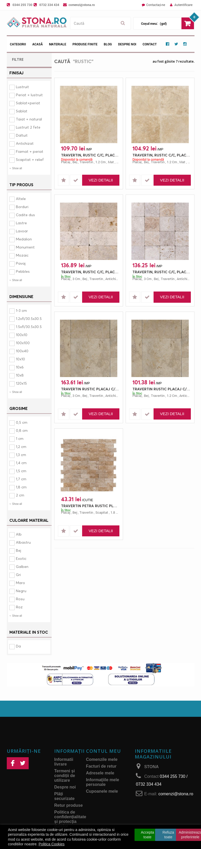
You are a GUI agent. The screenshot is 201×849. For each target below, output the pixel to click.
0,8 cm (22, 430)
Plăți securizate (64, 796)
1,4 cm (21, 462)
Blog (108, 44)
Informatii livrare (63, 761)
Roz (19, 607)
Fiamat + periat (29, 151)
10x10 (20, 359)
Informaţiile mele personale (102, 782)
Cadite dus (25, 215)
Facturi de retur (101, 766)
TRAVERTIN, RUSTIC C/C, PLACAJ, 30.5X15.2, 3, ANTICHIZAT (90, 272)
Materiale (57, 44)
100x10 (21, 334)
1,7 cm (21, 479)
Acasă (37, 44)
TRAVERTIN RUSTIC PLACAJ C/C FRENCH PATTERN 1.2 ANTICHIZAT (161, 389)
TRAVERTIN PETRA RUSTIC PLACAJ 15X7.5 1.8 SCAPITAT (90, 506)
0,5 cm (21, 422)
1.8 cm (116, 512)
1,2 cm (21, 446)
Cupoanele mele (102, 791)
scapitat (101, 512)
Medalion (24, 239)
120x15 (21, 383)
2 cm (20, 495)
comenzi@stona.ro (82, 5)
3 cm (76, 278)
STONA (151, 767)
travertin (86, 162)
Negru (21, 591)
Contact (150, 44)
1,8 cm (21, 487)
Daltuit (22, 135)
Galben (22, 566)
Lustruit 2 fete (28, 127)
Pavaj (21, 263)
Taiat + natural (29, 119)
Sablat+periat (28, 103)
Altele (21, 198)
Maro (20, 582)
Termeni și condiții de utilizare (64, 776)
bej (74, 162)
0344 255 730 (22, 5)
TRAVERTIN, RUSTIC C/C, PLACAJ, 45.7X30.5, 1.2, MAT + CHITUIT (90, 155)
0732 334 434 (49, 5)
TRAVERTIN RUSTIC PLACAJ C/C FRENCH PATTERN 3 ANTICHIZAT (90, 389)
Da (18, 646)
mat (111, 162)
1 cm (19, 438)
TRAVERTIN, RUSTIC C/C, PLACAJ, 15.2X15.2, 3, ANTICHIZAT (161, 272)
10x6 (20, 367)
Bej (18, 550)
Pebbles (23, 271)
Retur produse (68, 805)
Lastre (21, 223)
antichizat (113, 278)
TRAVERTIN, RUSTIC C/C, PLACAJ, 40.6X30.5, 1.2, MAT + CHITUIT (161, 155)
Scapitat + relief (30, 159)
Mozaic (22, 255)
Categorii (18, 44)
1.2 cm (100, 162)
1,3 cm (21, 454)
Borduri (22, 206)
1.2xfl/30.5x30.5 (29, 318)
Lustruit (22, 86)
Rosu (20, 599)
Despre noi (127, 44)
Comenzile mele (102, 759)
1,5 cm (21, 471)
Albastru (23, 542)
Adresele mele (100, 773)
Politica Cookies (52, 844)
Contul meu (103, 751)
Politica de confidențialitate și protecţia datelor (70, 819)
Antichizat (25, 143)
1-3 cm (21, 310)
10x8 (20, 375)
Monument (25, 247)
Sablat (21, 111)
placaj (65, 162)
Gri (18, 574)
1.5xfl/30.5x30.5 (29, 326)
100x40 (22, 351)
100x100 (23, 343)
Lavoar (22, 231)
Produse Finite (85, 44)
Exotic (21, 558)
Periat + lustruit (29, 95)
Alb (19, 534)
